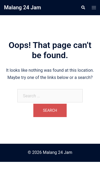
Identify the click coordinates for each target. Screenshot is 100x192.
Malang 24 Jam (22, 7)
